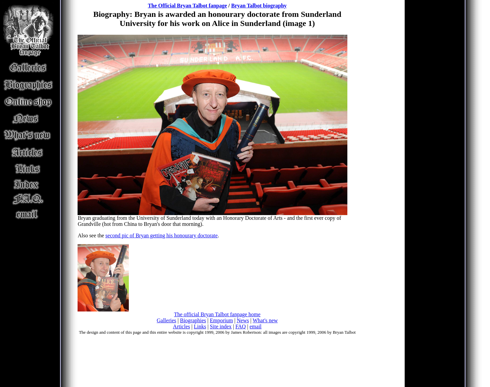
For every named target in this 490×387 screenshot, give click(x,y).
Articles (181, 326)
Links (200, 326)
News (243, 320)
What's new (265, 320)
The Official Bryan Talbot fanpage (187, 5)
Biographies (193, 320)
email (256, 326)
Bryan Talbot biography (259, 5)
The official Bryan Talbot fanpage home (217, 314)
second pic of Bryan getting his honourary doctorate (162, 235)
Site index (220, 326)
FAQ (240, 326)
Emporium (221, 320)
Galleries (166, 320)
